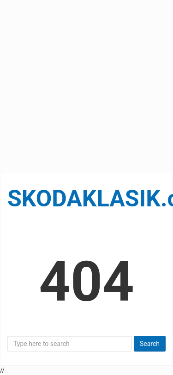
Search (150, 343)
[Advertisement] (86, 86)
